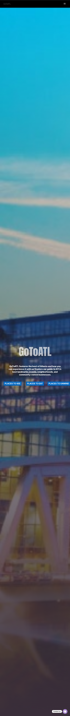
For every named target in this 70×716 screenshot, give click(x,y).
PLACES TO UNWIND (59, 383)
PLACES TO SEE (12, 383)
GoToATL (7, 4)
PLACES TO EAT (35, 383)
